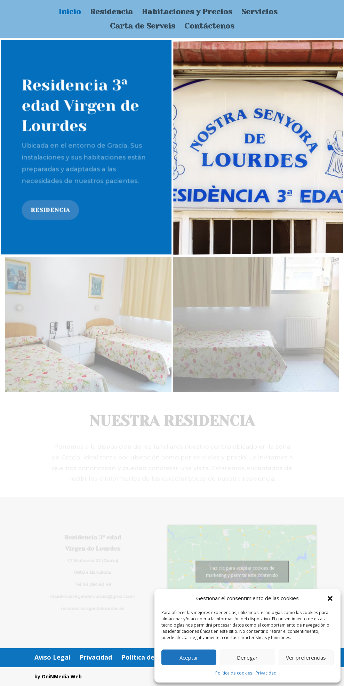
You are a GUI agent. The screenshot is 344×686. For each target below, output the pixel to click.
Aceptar (188, 657)
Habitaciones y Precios (187, 12)
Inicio (70, 12)
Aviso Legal (52, 657)
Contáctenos (209, 27)
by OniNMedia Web (58, 676)
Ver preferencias (306, 657)
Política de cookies (233, 673)
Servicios (259, 12)
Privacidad (266, 673)
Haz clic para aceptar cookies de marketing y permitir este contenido (236, 571)
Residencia (111, 12)
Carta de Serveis (142, 27)
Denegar (247, 657)
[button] (330, 598)
